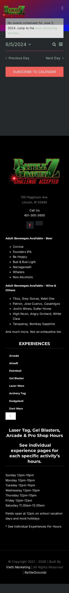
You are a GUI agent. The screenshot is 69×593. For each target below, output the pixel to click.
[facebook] (30, 225)
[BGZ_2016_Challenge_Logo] (34, 155)
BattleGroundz (35, 572)
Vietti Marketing (18, 567)
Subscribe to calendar (34, 72)
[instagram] (39, 223)
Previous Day (19, 58)
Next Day (53, 58)
